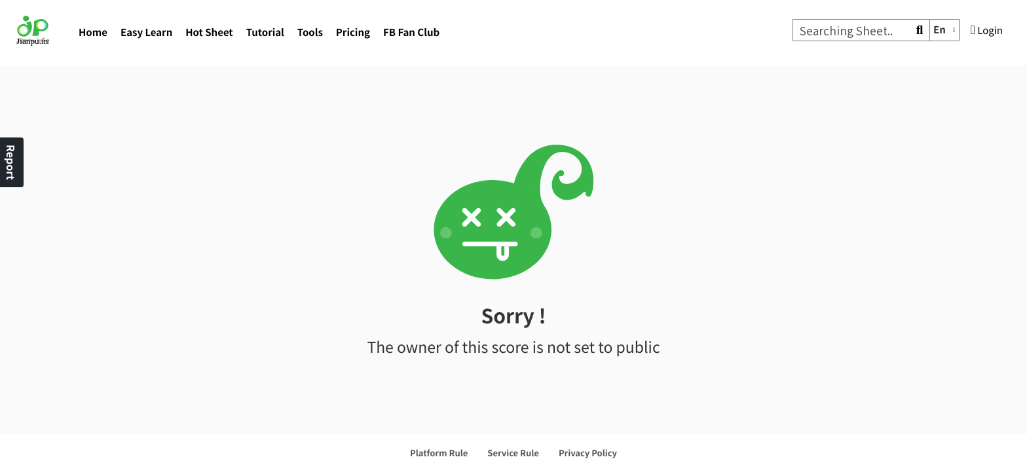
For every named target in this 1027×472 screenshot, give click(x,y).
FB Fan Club (411, 32)
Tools (310, 32)
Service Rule (513, 452)
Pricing (353, 32)
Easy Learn (146, 32)
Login (987, 30)
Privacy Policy (588, 452)
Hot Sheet (209, 32)
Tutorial (265, 32)
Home (93, 32)
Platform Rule (439, 452)
